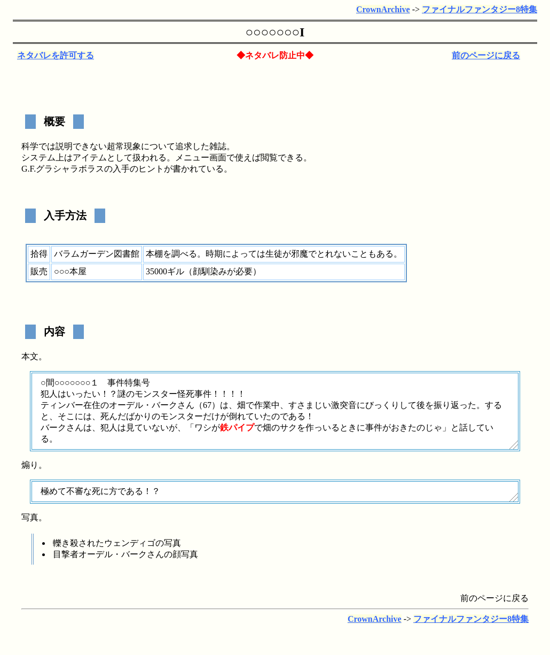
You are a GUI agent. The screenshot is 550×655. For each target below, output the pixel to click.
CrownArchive (383, 9)
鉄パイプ (237, 427)
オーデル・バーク (143, 405)
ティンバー (62, 405)
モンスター (156, 393)
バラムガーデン (84, 253)
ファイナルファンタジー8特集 (479, 9)
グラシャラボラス (70, 168)
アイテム (90, 157)
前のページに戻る (486, 55)
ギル (175, 271)
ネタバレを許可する (55, 55)
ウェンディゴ (129, 543)
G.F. (28, 168)
